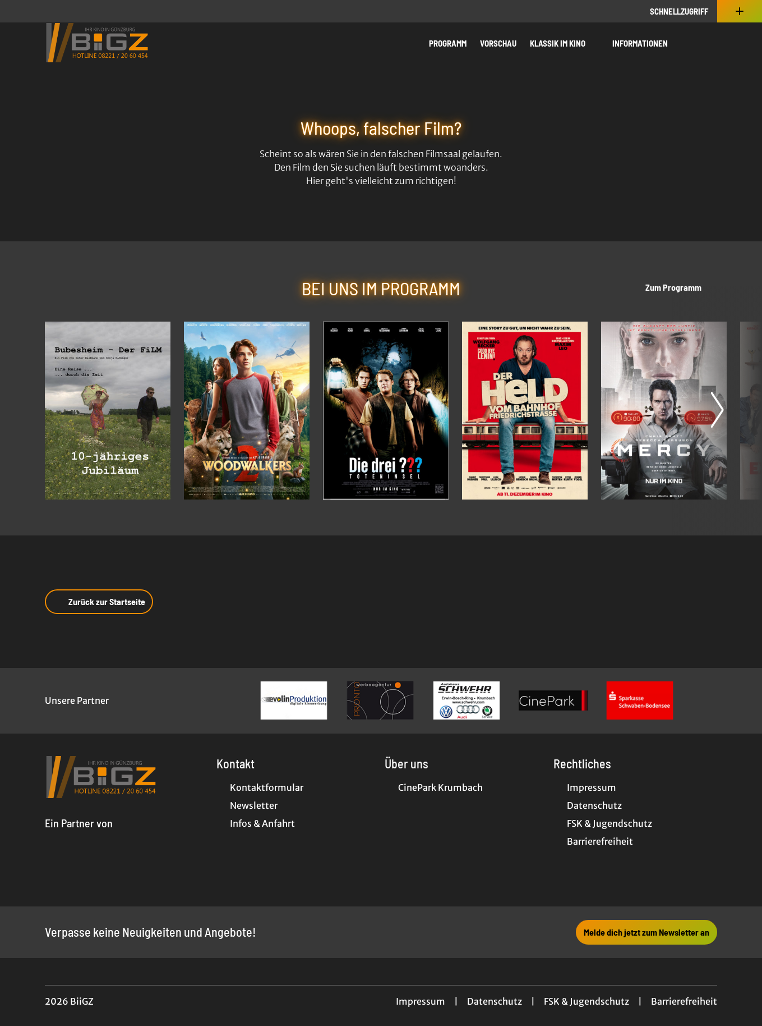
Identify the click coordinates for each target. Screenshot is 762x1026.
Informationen (646, 43)
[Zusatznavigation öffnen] (739, 11)
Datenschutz (494, 1001)
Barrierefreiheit (684, 1001)
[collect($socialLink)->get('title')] (20, 11)
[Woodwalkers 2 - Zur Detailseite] (247, 411)
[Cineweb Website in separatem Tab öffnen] (79, 836)
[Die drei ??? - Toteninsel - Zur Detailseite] (386, 411)
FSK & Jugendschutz (586, 1001)
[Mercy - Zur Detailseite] (664, 411)
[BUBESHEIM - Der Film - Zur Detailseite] (107, 411)
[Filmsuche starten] (706, 42)
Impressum (420, 1001)
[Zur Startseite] (123, 42)
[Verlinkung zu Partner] (294, 700)
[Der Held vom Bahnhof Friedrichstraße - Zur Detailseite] (525, 411)
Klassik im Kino (564, 43)
